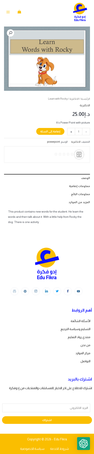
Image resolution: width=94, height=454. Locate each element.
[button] (10, 33)
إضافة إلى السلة (50, 131)
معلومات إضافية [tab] (79, 186)
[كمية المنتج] (78, 131)
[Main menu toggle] (8, 12)
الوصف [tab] (85, 178)
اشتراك (47, 420)
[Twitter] (57, 291)
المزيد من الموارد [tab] (79, 202)
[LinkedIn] (46, 291)
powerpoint (53, 141)
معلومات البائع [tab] (80, 194)
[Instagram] (36, 291)
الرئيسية (85, 98)
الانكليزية (74, 98)
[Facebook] (68, 291)
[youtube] (78, 291)
